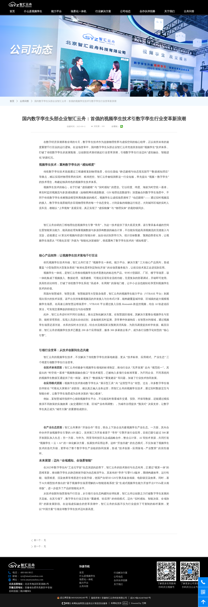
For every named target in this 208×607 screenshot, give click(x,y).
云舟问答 (24, 101)
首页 (12, 101)
